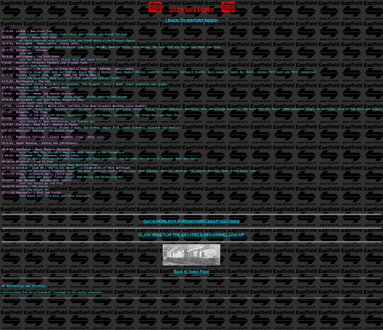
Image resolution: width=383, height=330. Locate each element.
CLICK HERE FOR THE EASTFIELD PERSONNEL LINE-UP (191, 235)
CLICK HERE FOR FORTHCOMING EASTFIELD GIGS (191, 221)
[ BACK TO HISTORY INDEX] (192, 20)
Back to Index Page (191, 271)
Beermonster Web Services (25, 286)
